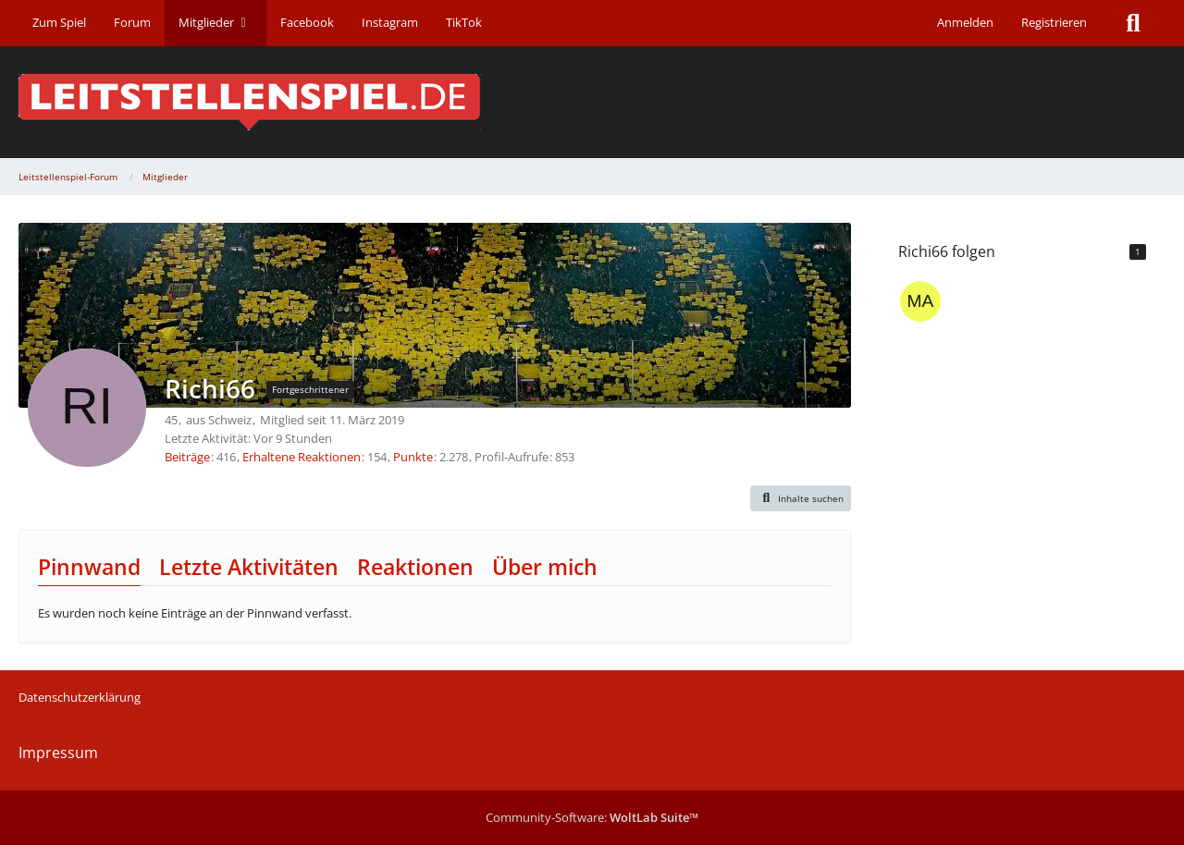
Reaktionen (415, 567)
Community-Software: (592, 817)
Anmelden (965, 22)
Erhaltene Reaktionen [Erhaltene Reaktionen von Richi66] (301, 456)
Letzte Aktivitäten (249, 567)
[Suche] (1133, 23)
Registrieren (1054, 22)
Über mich (545, 567)
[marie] (920, 301)
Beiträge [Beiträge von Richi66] (187, 456)
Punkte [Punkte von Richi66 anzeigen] (413, 456)
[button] (801, 498)
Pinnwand (89, 567)
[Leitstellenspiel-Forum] (592, 102)
